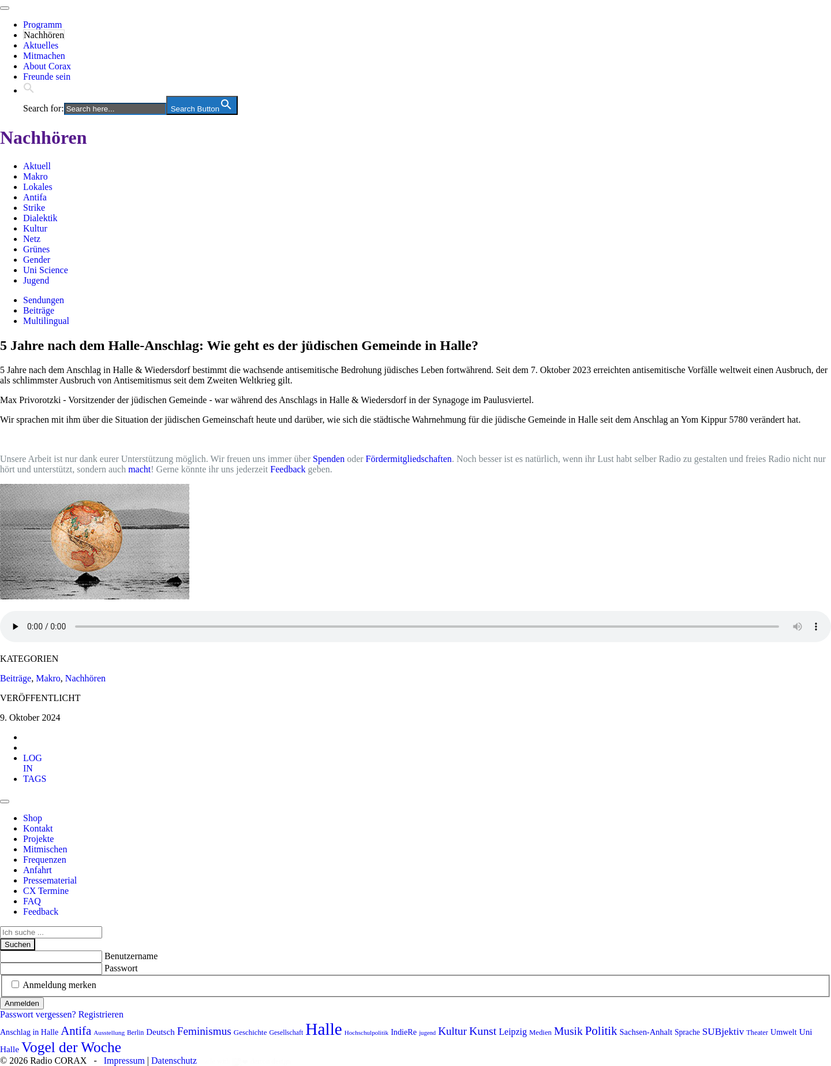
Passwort (121, 968)
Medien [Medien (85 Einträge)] (540, 1032)
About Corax (47, 66)
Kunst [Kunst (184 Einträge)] (483, 1030)
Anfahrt (37, 870)
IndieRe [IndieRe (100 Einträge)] (404, 1032)
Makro (35, 176)
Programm (42, 24)
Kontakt (38, 828)
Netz (31, 239)
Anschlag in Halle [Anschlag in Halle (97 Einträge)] (29, 1032)
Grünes (36, 249)
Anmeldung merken (59, 985)
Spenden (329, 459)
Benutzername (131, 956)
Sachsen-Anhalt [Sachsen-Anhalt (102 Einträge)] (646, 1032)
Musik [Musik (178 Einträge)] (568, 1031)
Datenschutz (174, 1060)
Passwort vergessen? (38, 1014)
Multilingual (46, 321)
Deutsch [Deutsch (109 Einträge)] (160, 1032)
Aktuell (37, 166)
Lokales (38, 187)
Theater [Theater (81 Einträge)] (757, 1032)
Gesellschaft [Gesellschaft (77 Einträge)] (286, 1032)
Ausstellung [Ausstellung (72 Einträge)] (109, 1032)
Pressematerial (50, 880)
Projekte (38, 839)
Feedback (287, 469)
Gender (36, 259)
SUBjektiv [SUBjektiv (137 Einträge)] (723, 1031)
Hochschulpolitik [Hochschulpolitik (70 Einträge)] (366, 1032)
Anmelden (22, 1003)
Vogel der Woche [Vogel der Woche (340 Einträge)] (71, 1047)
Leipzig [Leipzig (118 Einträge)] (513, 1032)
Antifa (35, 197)
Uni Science (45, 270)
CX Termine (46, 891)
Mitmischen (45, 849)
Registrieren (100, 1014)
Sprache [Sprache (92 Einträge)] (687, 1032)
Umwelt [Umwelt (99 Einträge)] (783, 1032)
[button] (29, 90)
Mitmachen (44, 56)
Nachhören (44, 35)
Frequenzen (44, 859)
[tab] (32, 763)
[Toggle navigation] (4, 8)
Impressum (124, 1060)
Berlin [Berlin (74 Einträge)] (135, 1033)
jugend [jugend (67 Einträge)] (427, 1033)
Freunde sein (46, 76)
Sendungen (43, 300)
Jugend (36, 280)
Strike (34, 208)
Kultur (35, 228)
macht (139, 469)
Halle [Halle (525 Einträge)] (323, 1029)
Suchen (18, 944)
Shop (32, 818)
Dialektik (40, 218)
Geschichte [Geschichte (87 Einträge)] (250, 1032)
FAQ (32, 901)
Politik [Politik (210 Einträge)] (601, 1031)
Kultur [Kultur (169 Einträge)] (452, 1031)
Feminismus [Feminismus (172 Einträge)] (204, 1031)
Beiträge (38, 310)
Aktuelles (40, 45)
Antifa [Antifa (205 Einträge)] (76, 1030)
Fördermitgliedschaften (409, 459)
